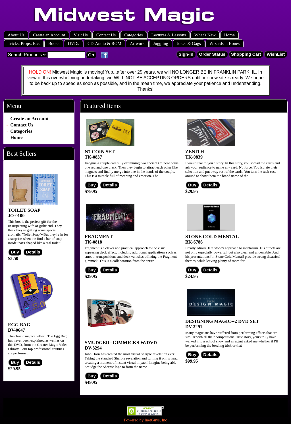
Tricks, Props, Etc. (24, 43)
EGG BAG (19, 324)
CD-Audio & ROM (104, 43)
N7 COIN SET (100, 151)
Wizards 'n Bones (224, 43)
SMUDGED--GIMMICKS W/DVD (121, 342)
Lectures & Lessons (168, 34)
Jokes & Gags (189, 43)
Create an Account (49, 34)
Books (53, 43)
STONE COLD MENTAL (212, 236)
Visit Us (81, 34)
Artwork (137, 43)
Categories (133, 34)
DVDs (73, 43)
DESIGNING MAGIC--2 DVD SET (222, 321)
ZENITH (194, 151)
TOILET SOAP (24, 210)
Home (229, 34)
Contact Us (106, 34)
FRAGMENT (99, 236)
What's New (205, 34)
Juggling (160, 43)
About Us (16, 34)
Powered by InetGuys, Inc (145, 420)
